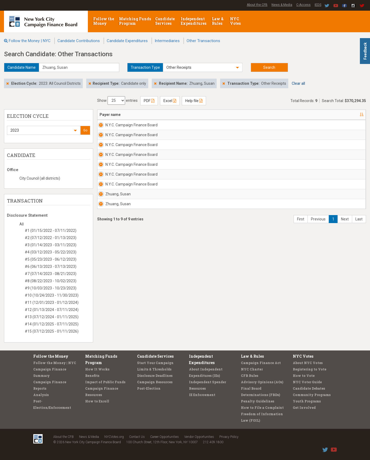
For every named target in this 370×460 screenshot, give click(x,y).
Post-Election (149, 388)
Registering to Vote (309, 369)
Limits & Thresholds (154, 369)
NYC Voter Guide (307, 382)
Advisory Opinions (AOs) (262, 382)
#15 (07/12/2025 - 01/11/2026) (52, 331)
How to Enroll (97, 401)
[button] (202, 67)
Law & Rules (218, 21)
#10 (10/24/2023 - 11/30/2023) (52, 295)
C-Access (303, 5)
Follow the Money (103, 21)
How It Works (97, 369)
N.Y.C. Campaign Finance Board (120, 127)
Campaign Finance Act (261, 363)
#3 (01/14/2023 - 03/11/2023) (50, 245)
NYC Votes (235, 21)
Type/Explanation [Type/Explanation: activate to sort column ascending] (301, 114)
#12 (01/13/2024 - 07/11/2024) (52, 310)
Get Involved (304, 407)
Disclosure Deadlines (154, 375)
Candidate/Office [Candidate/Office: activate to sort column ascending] (209, 114)
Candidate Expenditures (127, 40)
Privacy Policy (229, 437)
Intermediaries (167, 40)
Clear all (298, 83)
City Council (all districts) (39, 178)
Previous (318, 267)
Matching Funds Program (135, 21)
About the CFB (257, 5)
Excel (169, 101)
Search (269, 67)
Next (345, 267)
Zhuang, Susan (112, 231)
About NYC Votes (308, 363)
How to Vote (304, 375)
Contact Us (137, 437)
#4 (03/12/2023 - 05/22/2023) (50, 252)
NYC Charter (252, 369)
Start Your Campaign (155, 363)
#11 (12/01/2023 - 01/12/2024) (52, 302)
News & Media (282, 5)
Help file (194, 101)
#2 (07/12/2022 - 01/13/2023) (50, 238)
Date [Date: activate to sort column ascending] (239, 114)
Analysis (41, 395)
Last (359, 267)
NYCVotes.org (114, 437)
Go (85, 130)
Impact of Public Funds (105, 382)
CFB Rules (249, 375)
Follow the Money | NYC (30, 40)
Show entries (117, 100)
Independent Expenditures (194, 21)
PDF (149, 101)
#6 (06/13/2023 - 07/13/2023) (50, 266)
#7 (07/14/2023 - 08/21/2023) (50, 274)
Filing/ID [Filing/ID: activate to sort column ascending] (334, 114)
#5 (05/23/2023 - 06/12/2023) (50, 259)
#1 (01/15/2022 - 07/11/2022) (50, 230)
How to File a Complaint (262, 407)
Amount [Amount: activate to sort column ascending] (268, 114)
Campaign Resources (154, 382)
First (300, 267)
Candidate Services (165, 21)
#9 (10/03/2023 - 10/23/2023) (50, 288)
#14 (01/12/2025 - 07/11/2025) (52, 324)
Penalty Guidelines (257, 401)
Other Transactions (203, 40)
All (21, 224)
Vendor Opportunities (199, 437)
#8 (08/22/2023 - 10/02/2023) (50, 281)
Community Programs (312, 395)
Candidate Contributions (78, 40)
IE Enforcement (202, 395)
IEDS (318, 5)
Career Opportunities (164, 437)
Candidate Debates (309, 388)
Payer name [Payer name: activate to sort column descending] (110, 114)
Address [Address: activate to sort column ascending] (163, 114)
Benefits (92, 375)
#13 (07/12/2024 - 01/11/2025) (52, 317)
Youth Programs (307, 401)
